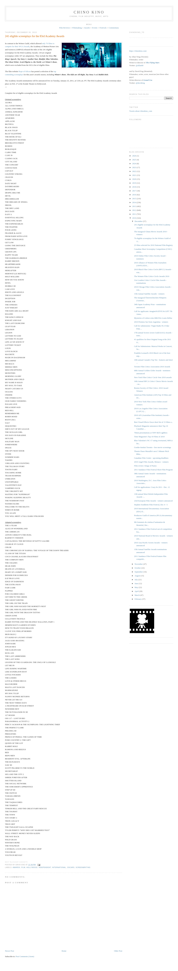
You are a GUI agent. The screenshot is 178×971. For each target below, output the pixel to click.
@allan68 (139, 65)
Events (94, 28)
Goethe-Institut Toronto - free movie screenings (152, 447)
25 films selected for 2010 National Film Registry (153, 245)
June (137, 583)
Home (64, 951)
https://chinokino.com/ (138, 51)
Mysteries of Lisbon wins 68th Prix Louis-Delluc (153, 318)
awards (16, 867)
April (137, 591)
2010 (134, 218)
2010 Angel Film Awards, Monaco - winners (151, 462)
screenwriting (83, 867)
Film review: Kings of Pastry (145, 466)
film (23, 867)
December (139, 221)
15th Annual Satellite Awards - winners (149, 294)
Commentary (114, 28)
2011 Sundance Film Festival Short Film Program (153, 470)
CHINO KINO (89, 12)
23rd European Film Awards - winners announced (153, 501)
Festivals (103, 28)
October (138, 568)
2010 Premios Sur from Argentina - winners (151, 322)
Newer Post (9, 951)
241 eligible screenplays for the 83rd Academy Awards (34, 36)
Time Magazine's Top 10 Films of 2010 (149, 436)
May (137, 587)
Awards (87, 28)
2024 (134, 163)
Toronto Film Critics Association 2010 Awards (152, 366)
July (136, 579)
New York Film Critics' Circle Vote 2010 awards (153, 377)
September (139, 572)
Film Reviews (64, 28)
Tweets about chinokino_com (140, 111)
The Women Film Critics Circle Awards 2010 (151, 276)
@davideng (140, 83)
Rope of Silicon (25, 71)
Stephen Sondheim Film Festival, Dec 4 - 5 (151, 505)
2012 (134, 210)
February (138, 599)
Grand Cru (147, 80)
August (138, 576)
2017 (134, 191)
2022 (134, 171)
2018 (134, 187)
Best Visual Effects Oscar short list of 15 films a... (153, 422)
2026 (134, 156)
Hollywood (31, 867)
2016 (134, 195)
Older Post (118, 951)
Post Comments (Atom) (25, 956)
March (137, 595)
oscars (70, 867)
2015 (134, 198)
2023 (134, 167)
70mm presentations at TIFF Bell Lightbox (150, 433)
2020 (134, 179)
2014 (134, 202)
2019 (134, 183)
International (59, 867)
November (139, 564)
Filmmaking (77, 28)
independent (45, 867)
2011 (134, 214)
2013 (134, 206)
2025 (134, 160)
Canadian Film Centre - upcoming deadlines (151, 458)
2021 (134, 175)
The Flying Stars (152, 62)
